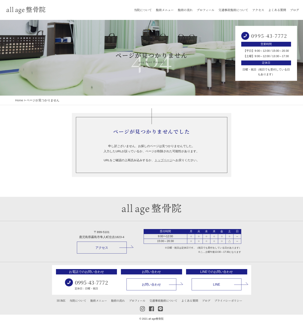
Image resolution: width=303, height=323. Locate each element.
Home (19, 100)
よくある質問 (277, 10)
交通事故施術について (233, 10)
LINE (216, 284)
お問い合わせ (151, 284)
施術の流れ (185, 10)
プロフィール (205, 10)
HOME (61, 301)
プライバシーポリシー (228, 301)
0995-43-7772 (269, 35)
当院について (143, 10)
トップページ (164, 160)
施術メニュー (165, 10)
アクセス (258, 10)
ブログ (294, 10)
